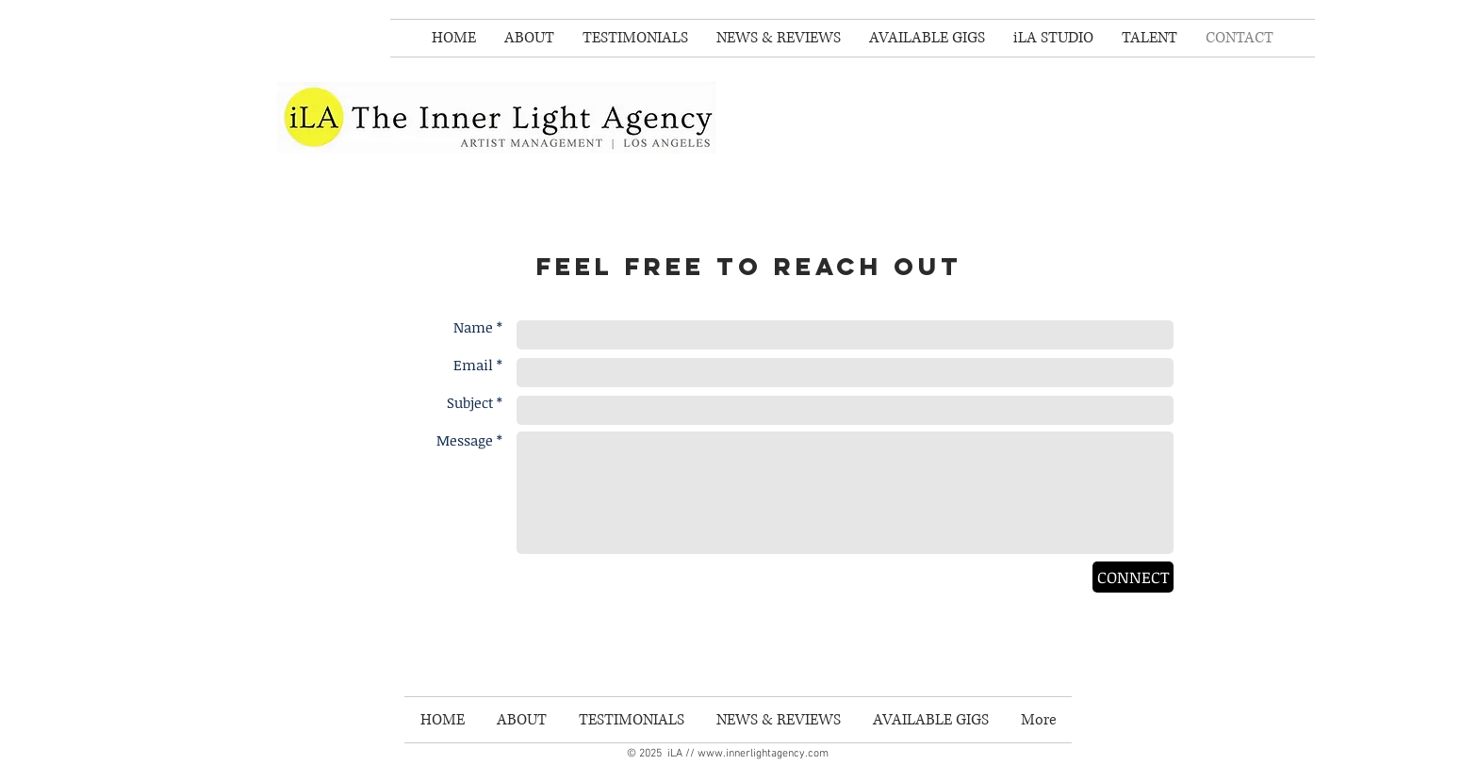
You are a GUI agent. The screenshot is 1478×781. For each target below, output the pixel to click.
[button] (1149, 38)
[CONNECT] (1133, 577)
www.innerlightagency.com (763, 753)
